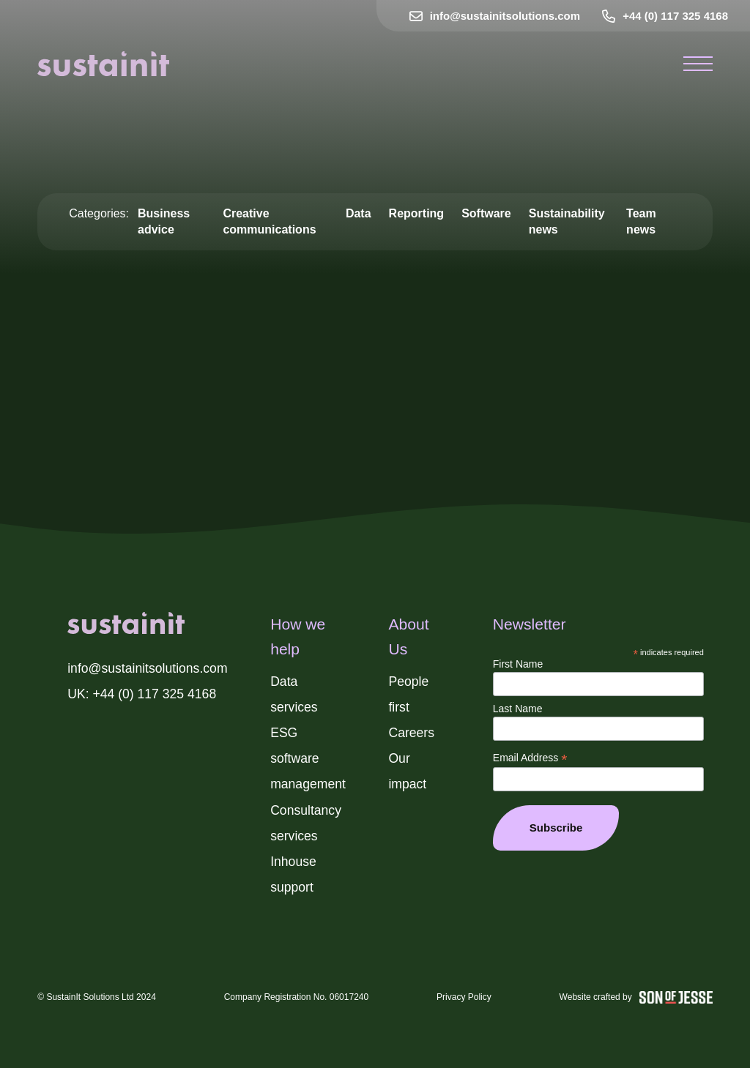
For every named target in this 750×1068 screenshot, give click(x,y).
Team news (641, 221)
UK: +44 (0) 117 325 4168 (141, 694)
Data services (294, 694)
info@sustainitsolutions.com (494, 16)
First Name (518, 664)
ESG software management (308, 758)
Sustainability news (567, 221)
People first (408, 694)
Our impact (407, 771)
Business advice (164, 221)
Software (486, 213)
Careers (411, 732)
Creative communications (269, 221)
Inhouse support (293, 874)
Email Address (530, 758)
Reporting (417, 213)
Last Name (518, 708)
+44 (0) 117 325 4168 (665, 16)
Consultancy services (305, 823)
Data (358, 213)
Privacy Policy (464, 997)
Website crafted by (636, 997)
